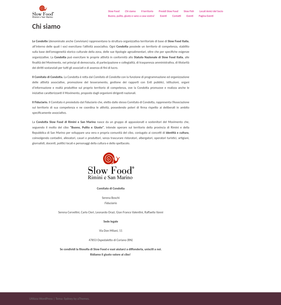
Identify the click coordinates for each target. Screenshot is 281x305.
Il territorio (147, 11)
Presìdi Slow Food (168, 11)
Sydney (68, 299)
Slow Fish (189, 11)
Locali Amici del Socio (211, 11)
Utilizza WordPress (41, 299)
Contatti (176, 16)
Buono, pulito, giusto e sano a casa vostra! (131, 16)
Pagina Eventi (206, 16)
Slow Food (114, 11)
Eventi (163, 16)
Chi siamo (130, 11)
